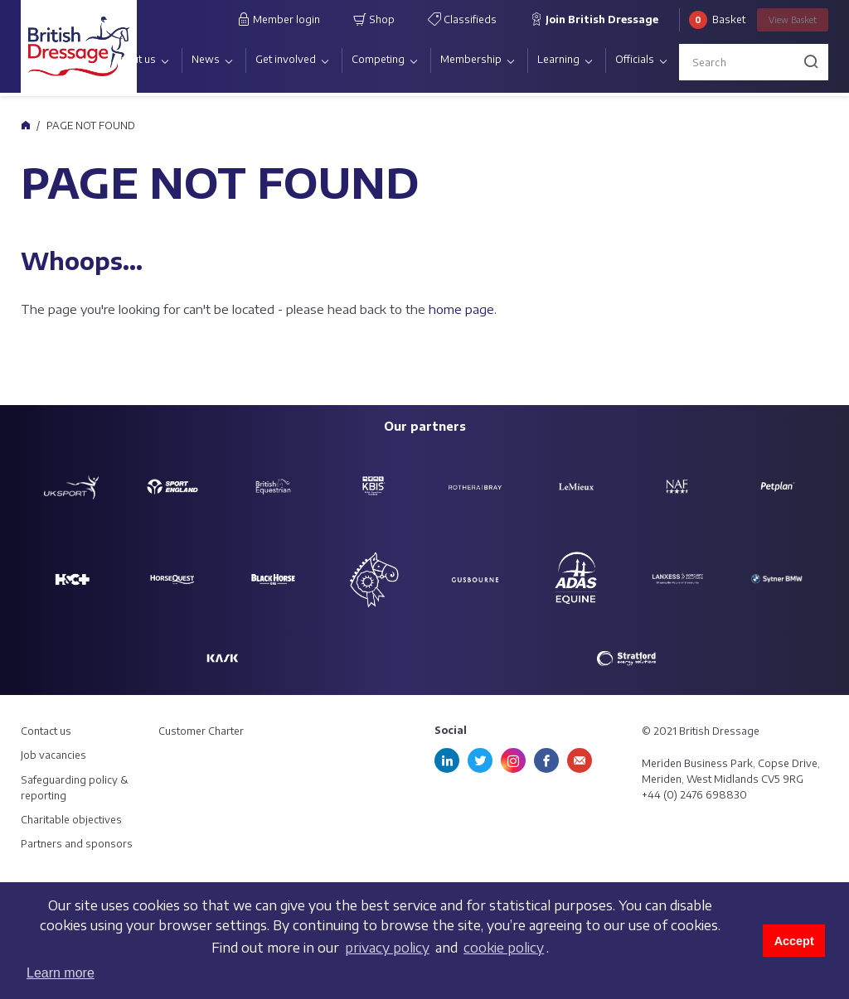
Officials (634, 59)
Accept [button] (794, 941)
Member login (278, 19)
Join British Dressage (594, 19)
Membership (471, 59)
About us (134, 59)
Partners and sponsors (77, 843)
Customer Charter (201, 731)
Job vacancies (53, 755)
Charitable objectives (71, 819)
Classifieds (462, 19)
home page (461, 309)
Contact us (46, 731)
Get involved (285, 59)
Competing (378, 59)
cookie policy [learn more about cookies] (503, 947)
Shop (374, 19)
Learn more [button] (61, 973)
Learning (558, 59)
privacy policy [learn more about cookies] (387, 947)
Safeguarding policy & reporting (75, 788)
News (206, 59)
